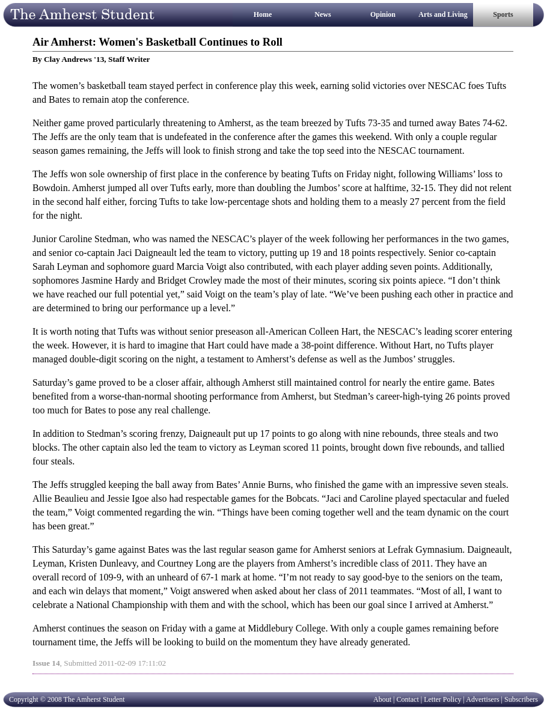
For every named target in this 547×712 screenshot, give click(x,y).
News (322, 14)
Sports (503, 14)
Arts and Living (442, 14)
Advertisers (482, 699)
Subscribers (521, 699)
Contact (407, 699)
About (382, 699)
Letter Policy (442, 699)
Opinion (383, 14)
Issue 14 (46, 663)
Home (263, 14)
